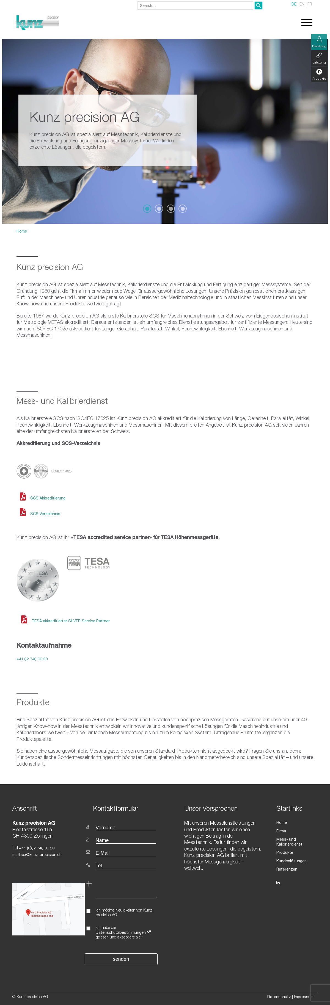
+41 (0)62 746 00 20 (36, 849)
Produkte (284, 853)
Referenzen (286, 869)
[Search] (258, 5)
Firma (281, 831)
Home (21, 232)
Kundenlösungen (291, 861)
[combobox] (195, 5)
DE (294, 5)
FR (309, 5)
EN (301, 5)
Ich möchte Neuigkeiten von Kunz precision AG (124, 913)
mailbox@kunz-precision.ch (37, 855)
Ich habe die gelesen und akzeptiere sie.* (123, 933)
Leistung (319, 59)
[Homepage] (37, 29)
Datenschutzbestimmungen (123, 933)
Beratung (319, 42)
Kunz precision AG (50, 268)
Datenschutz (279, 997)
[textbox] (127, 809)
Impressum (304, 997)
